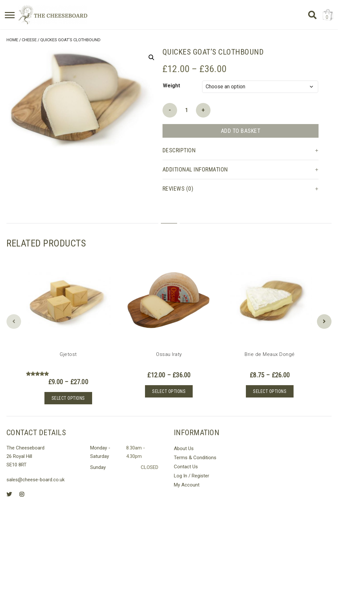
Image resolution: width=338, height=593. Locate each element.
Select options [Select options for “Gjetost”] (68, 398)
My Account (186, 485)
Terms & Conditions (195, 458)
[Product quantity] (186, 110)
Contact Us (186, 467)
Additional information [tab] (195, 169)
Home (12, 39)
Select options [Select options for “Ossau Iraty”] (169, 391)
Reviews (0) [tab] (178, 188)
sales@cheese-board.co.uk (35, 480)
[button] (151, 57)
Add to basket (240, 130)
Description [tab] (179, 150)
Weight (171, 85)
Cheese (29, 39)
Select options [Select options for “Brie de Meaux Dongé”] (269, 391)
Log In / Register (191, 476)
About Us (184, 448)
